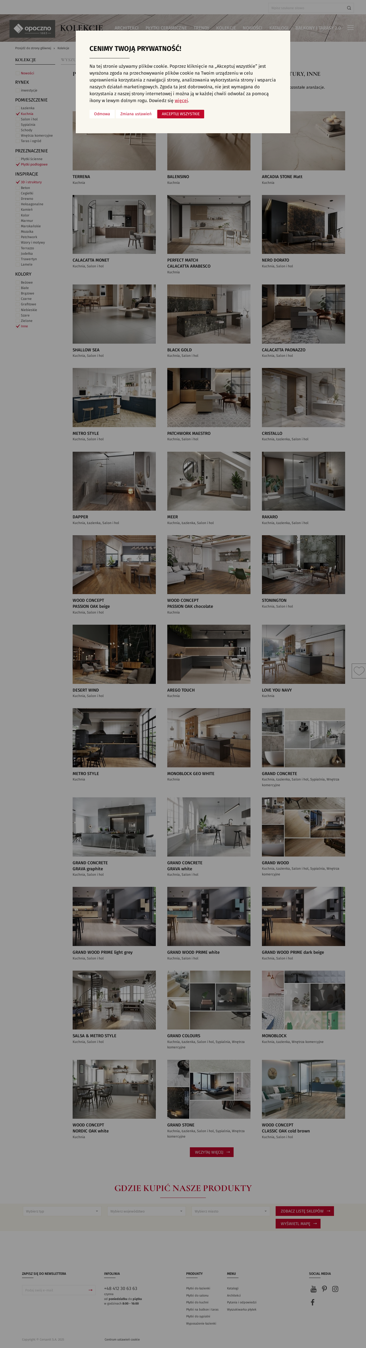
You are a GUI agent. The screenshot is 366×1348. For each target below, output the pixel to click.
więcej (181, 100)
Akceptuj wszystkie (181, 114)
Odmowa (102, 114)
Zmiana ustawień (136, 114)
